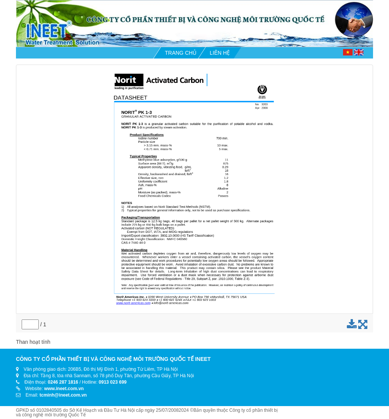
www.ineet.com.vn (64, 388)
